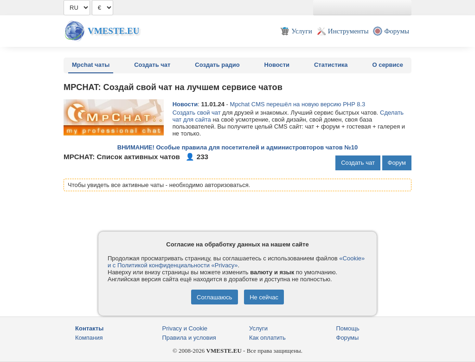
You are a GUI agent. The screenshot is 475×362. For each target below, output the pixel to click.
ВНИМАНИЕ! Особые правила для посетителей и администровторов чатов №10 (237, 147)
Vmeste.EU (113, 31)
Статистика (331, 64)
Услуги (258, 328)
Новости (277, 64)
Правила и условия (189, 337)
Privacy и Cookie (185, 328)
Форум (397, 162)
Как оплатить (267, 337)
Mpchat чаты (90, 64)
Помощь (347, 328)
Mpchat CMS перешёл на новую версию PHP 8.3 (298, 104)
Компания (89, 337)
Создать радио (217, 64)
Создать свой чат (197, 112)
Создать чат (152, 64)
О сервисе (387, 64)
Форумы (347, 337)
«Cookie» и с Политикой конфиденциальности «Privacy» (236, 262)
